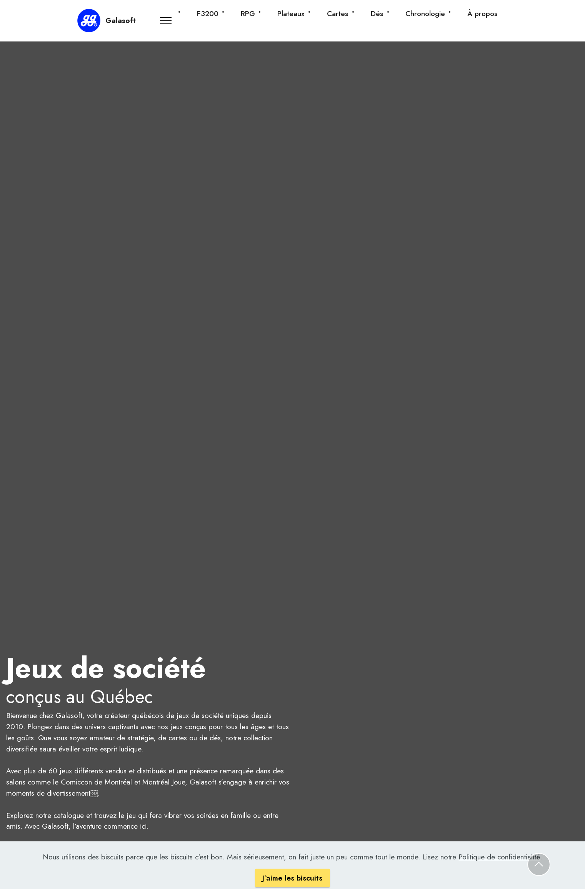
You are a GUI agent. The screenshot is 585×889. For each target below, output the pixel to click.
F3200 (207, 13)
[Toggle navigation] (166, 21)
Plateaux (291, 13)
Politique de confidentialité (499, 868)
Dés (377, 13)
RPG (248, 13)
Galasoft (120, 20)
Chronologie (425, 13)
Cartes (337, 13)
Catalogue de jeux (41, 850)
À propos (482, 13)
